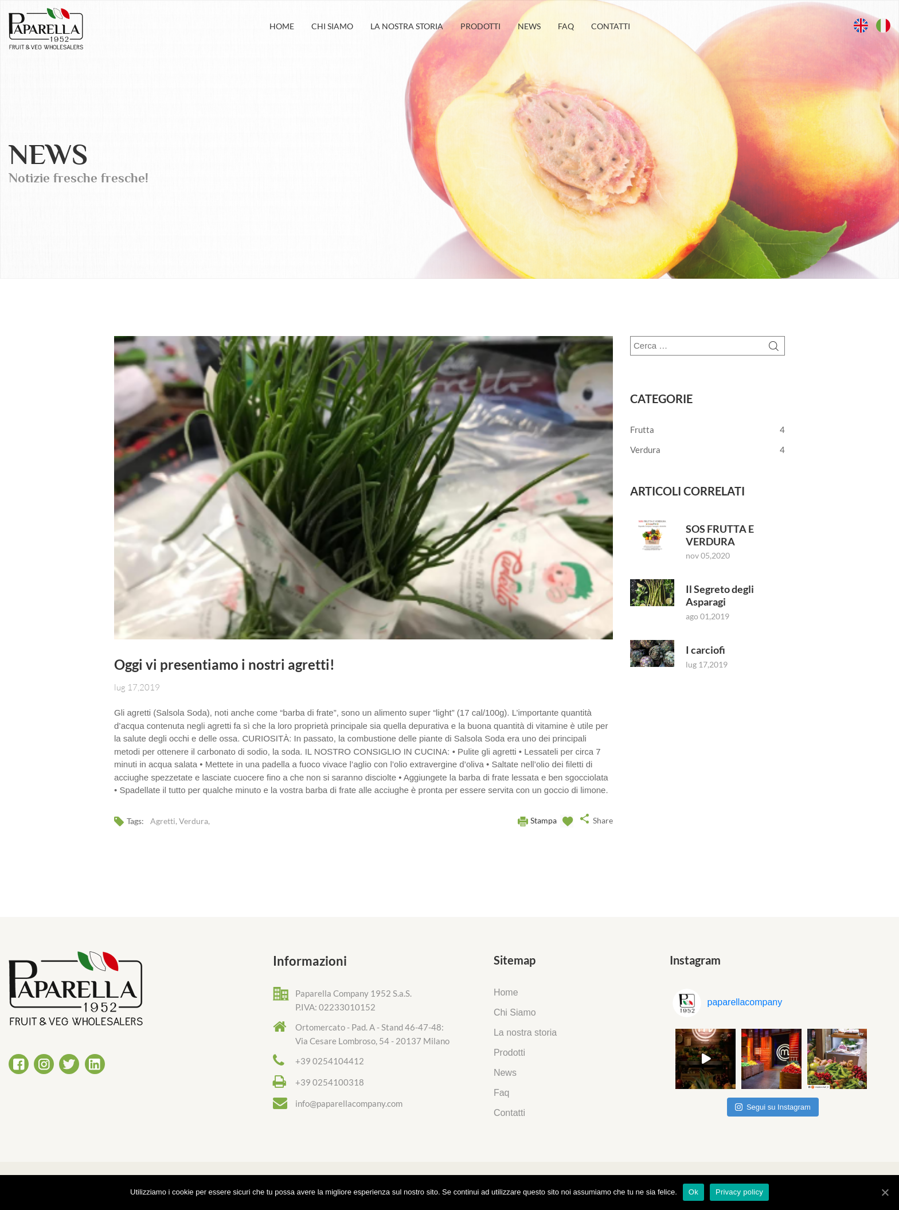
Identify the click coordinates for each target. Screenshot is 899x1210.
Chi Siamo (332, 26)
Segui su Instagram (773, 1107)
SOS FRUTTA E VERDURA (720, 535)
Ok (693, 1192)
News (529, 26)
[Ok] (884, 1192)
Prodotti (480, 26)
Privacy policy (739, 1192)
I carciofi (705, 650)
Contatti (610, 26)
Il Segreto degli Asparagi (720, 595)
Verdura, (194, 821)
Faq (566, 26)
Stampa (543, 820)
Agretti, (164, 821)
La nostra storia (406, 26)
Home (281, 26)
